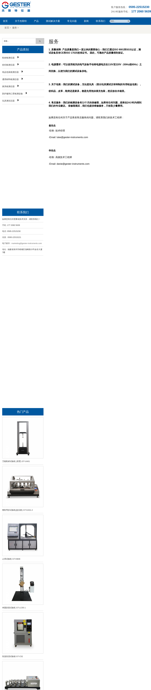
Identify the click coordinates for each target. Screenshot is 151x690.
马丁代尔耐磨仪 (79, 653)
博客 (103, 680)
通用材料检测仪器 (10, 79)
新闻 (86, 21)
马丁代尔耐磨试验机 (80, 656)
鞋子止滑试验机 (79, 631)
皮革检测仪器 (78, 649)
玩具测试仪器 (8, 100)
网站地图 (94, 680)
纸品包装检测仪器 (10, 72)
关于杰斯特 (21, 21)
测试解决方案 (53, 21)
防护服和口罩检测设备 (12, 93)
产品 (36, 21)
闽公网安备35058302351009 (103, 685)
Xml (110, 680)
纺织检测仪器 (8, 65)
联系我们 (100, 21)
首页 (5, 21)
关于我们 (48, 680)
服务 (15, 27)
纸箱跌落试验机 (79, 646)
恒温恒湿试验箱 (79, 635)
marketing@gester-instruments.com (27, 141)
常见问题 (72, 21)
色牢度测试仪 (78, 638)
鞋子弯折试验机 (79, 628)
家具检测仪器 (8, 86)
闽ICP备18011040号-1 (77, 685)
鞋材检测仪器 (8, 57)
